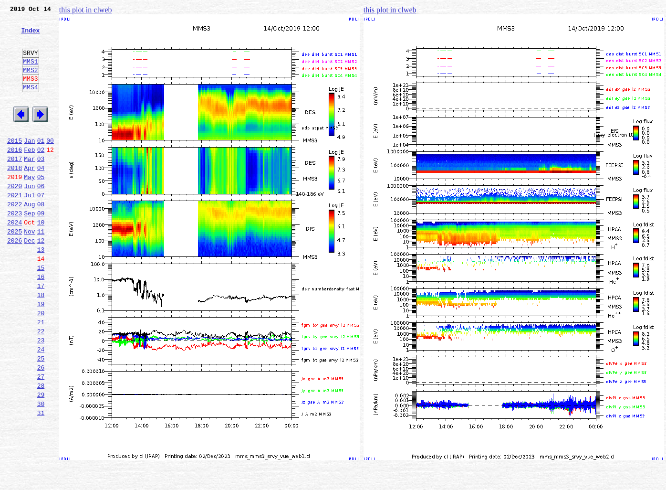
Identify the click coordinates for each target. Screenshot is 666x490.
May (29, 205)
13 (41, 289)
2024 (14, 258)
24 (41, 405)
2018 (14, 195)
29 (41, 457)
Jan (29, 163)
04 (41, 195)
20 (41, 363)
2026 (14, 279)
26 (41, 426)
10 (41, 258)
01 (41, 163)
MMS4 (30, 102)
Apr (29, 195)
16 (41, 321)
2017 (14, 184)
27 (41, 436)
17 (41, 331)
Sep (29, 247)
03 (41, 184)
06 (41, 216)
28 (41, 447)
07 (41, 226)
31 (41, 478)
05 (41, 205)
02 (41, 174)
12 (41, 279)
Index (30, 36)
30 (41, 468)
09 (41, 247)
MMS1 (30, 72)
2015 (14, 163)
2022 (14, 237)
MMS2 (30, 82)
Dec (29, 279)
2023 (14, 247)
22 (41, 384)
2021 (14, 226)
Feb (29, 174)
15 (41, 310)
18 (41, 342)
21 (41, 373)
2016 (14, 174)
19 (41, 352)
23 (41, 394)
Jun (29, 216)
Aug (29, 237)
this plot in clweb (85, 10)
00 (50, 163)
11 (41, 268)
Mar (29, 184)
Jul (29, 226)
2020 (14, 216)
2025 (14, 268)
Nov (29, 268)
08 (41, 237)
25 (41, 415)
